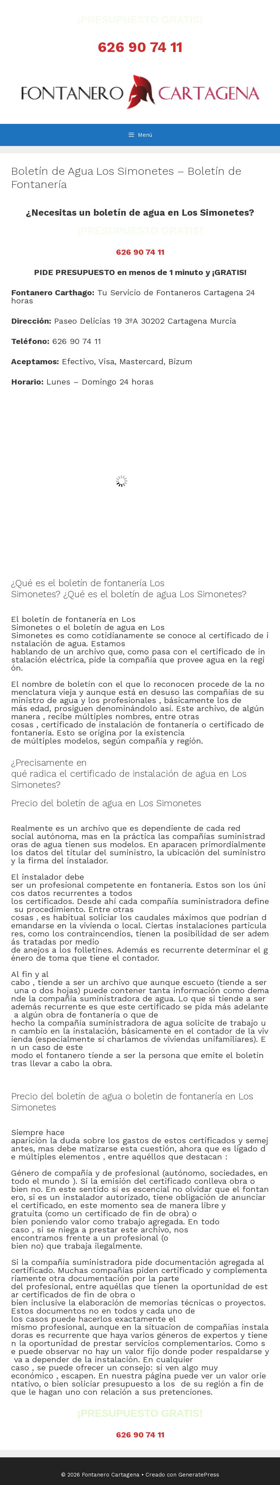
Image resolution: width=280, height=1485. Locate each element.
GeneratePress (198, 1474)
